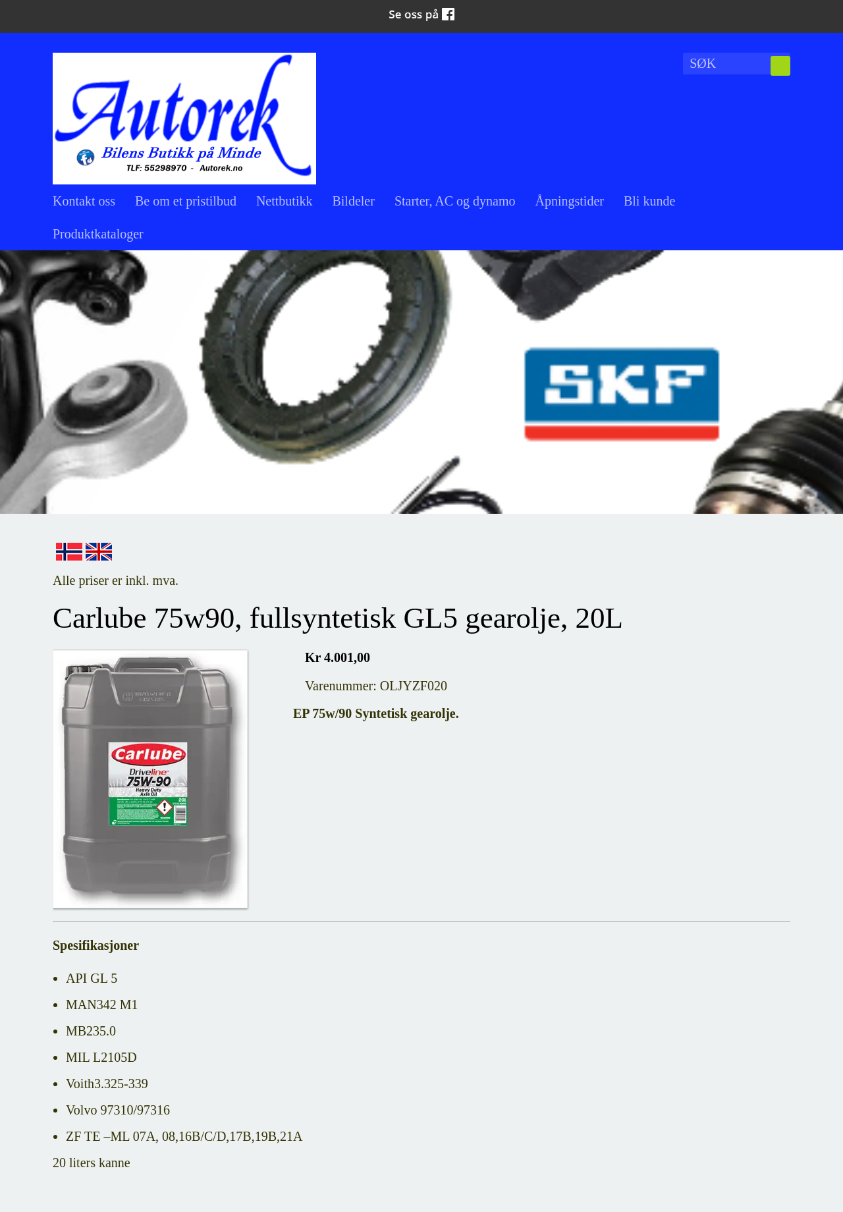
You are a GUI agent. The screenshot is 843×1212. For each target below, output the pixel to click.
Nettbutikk (284, 201)
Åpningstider (569, 201)
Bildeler (353, 201)
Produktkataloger (98, 234)
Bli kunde (649, 201)
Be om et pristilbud (185, 201)
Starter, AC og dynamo (455, 201)
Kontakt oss (84, 201)
